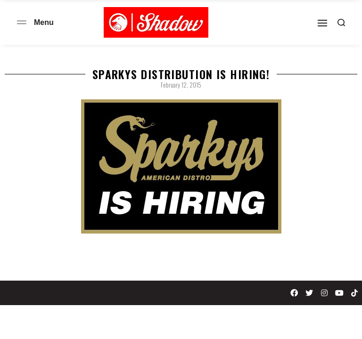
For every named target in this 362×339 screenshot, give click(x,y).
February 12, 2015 (181, 84)
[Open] (322, 23)
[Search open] (341, 22)
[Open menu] (21, 22)
